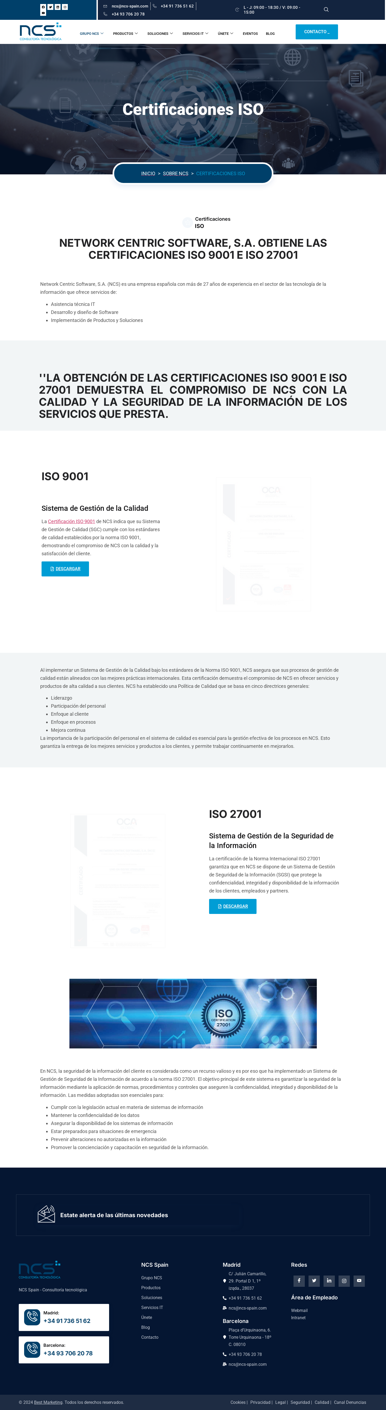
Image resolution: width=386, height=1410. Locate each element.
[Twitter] (314, 1281)
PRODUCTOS (128, 32)
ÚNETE (228, 32)
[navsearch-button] (326, 10)
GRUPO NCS (94, 32)
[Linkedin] (329, 1281)
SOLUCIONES (163, 32)
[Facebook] (299, 1281)
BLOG (273, 32)
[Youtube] (359, 1281)
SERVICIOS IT (198, 32)
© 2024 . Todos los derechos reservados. (71, 1402)
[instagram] (344, 1281)
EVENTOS (253, 32)
